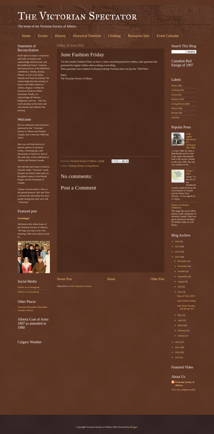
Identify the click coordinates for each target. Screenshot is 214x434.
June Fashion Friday (186, 301)
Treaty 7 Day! (190, 172)
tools (173, 117)
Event (174, 94)
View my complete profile (183, 389)
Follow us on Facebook (28, 292)
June (180, 292)
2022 (177, 342)
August (181, 281)
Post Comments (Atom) (80, 286)
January (181, 335)
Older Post (157, 279)
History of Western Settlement (180, 206)
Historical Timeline (87, 36)
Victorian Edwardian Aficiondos (33, 307)
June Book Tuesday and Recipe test (186, 307)
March (181, 325)
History (60, 36)
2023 (177, 257)
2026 (177, 241)
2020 (177, 352)
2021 (177, 347)
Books (174, 85)
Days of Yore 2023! (186, 296)
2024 (177, 251)
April (180, 320)
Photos (174, 108)
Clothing (114, 36)
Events (43, 36)
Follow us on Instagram (29, 287)
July (180, 286)
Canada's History (25, 310)
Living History (92, 166)
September (183, 276)
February (182, 330)
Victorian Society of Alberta (184, 384)
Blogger (133, 427)
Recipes (175, 113)
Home (26, 36)
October (182, 271)
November (183, 266)
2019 (177, 357)
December (183, 261)
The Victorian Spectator (77, 15)
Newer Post (64, 279)
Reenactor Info (138, 36)
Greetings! (24, 218)
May (180, 315)
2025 (177, 246)
